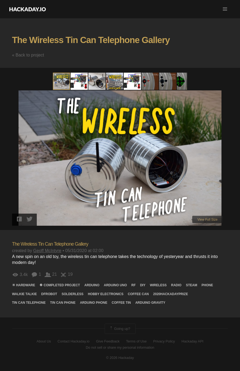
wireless (158, 285)
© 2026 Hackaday (120, 358)
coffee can (138, 294)
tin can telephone (29, 303)
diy (143, 285)
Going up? (119, 329)
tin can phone (63, 303)
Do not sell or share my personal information (120, 347)
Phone (207, 285)
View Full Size (207, 219)
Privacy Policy (164, 341)
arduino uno (115, 285)
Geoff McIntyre (47, 250)
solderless (72, 294)
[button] (225, 9)
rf (133, 285)
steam (191, 285)
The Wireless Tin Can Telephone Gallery (91, 40)
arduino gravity (150, 303)
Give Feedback (107, 341)
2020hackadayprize (170, 294)
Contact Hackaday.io (73, 341)
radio (176, 285)
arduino (91, 285)
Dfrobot (49, 294)
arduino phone (93, 303)
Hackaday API (192, 341)
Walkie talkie (24, 294)
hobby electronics (105, 294)
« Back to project (28, 55)
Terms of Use (136, 341)
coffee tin (121, 303)
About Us (44, 341)
